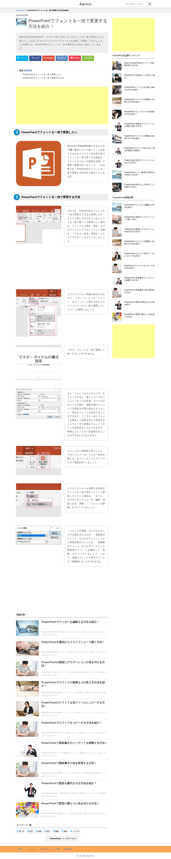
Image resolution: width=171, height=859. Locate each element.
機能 (56, 831)
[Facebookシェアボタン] (35, 58)
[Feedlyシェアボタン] (88, 58)
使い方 (20, 831)
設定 (30, 831)
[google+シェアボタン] (48, 58)
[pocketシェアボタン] (75, 58)
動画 (39, 831)
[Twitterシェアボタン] (22, 58)
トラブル (74, 831)
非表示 (28, 70)
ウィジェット (31, 849)
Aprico (85, 4)
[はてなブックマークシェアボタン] (62, 58)
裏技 (64, 831)
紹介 (47, 831)
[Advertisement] (62, 105)
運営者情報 (68, 849)
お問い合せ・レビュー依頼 (50, 849)
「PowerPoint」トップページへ (62, 838)
